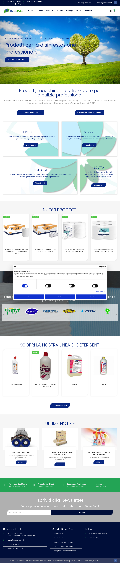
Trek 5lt (74, 388)
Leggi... (21, 467)
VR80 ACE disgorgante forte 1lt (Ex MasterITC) (45, 389)
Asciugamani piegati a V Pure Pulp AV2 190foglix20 (45, 254)
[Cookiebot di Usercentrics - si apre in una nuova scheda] (97, 267)
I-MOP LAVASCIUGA (21, 457)
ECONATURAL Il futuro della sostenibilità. (60, 458)
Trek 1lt (103, 388)
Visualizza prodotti (17, 59)
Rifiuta (29, 296)
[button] (30, 112)
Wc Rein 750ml (16, 388)
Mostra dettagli (99, 291)
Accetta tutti (90, 296)
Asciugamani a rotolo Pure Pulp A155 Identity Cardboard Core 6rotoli (16, 255)
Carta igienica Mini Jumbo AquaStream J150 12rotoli (103, 254)
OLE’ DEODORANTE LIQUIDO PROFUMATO (99, 458)
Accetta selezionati (60, 296)
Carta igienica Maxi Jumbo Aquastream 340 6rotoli (74, 254)
